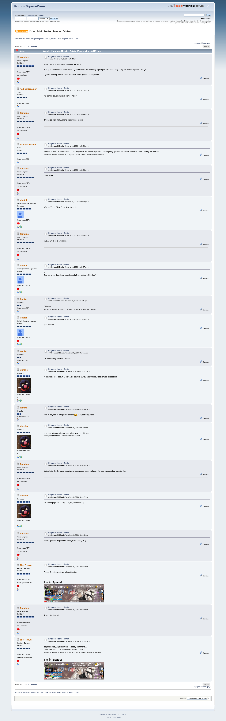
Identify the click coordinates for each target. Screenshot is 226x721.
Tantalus (24, 57)
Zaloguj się (30, 15)
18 (28, 46)
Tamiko (23, 299)
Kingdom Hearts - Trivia (58, 56)
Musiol (23, 200)
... (26, 46)
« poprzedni (198, 43)
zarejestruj (41, 15)
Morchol (24, 370)
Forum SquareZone (29, 6)
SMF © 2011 (112, 715)
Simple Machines (123, 715)
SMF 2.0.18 (103, 715)
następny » (207, 43)
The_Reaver (26, 565)
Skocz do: (183, 698)
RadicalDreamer (28, 89)
